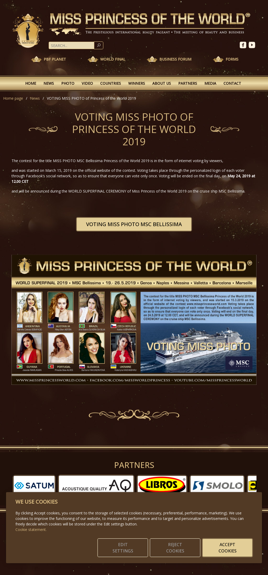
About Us (161, 83)
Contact (232, 83)
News (48, 83)
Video (87, 83)
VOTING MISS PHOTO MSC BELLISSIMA (134, 224)
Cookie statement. (31, 529)
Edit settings (123, 548)
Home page (13, 98)
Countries (110, 83)
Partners (187, 83)
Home (30, 83)
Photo (67, 83)
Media (210, 83)
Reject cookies (175, 548)
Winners (136, 83)
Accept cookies (228, 548)
